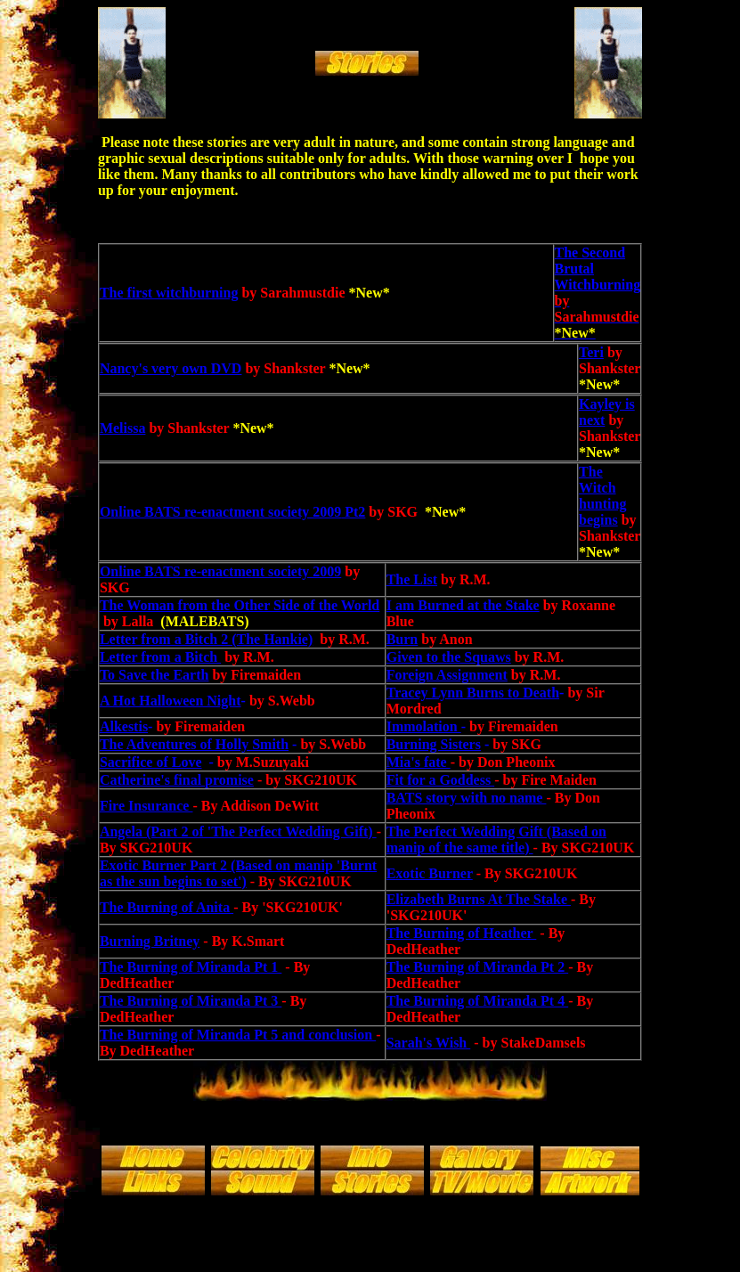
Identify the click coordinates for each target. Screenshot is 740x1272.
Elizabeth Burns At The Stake (478, 899)
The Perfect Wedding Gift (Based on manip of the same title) (496, 839)
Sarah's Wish (428, 1042)
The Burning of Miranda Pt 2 (477, 966)
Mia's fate (418, 762)
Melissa (123, 428)
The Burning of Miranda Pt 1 (190, 966)
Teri (591, 352)
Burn (402, 639)
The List (411, 579)
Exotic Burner (429, 873)
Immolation (423, 726)
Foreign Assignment (447, 674)
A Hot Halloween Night (170, 700)
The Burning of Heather (461, 933)
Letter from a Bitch (160, 657)
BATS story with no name (466, 797)
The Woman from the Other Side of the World (239, 605)
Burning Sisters (433, 744)
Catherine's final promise (177, 779)
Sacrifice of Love (151, 762)
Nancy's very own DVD (171, 368)
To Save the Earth (154, 674)
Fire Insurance (146, 805)
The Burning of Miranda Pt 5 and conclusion (238, 1034)
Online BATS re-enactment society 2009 (220, 511)
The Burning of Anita (166, 907)
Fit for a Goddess (440, 779)
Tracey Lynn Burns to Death (472, 692)
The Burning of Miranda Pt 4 (477, 1000)
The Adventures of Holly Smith (194, 744)
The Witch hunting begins (602, 495)
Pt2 (353, 511)
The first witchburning (169, 292)
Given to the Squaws (448, 657)
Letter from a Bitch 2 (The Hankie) (206, 639)
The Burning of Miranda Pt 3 (190, 1000)
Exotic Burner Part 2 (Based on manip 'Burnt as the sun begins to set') (238, 873)
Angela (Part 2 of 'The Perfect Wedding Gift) (238, 831)
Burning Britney (149, 941)
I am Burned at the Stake (463, 605)
